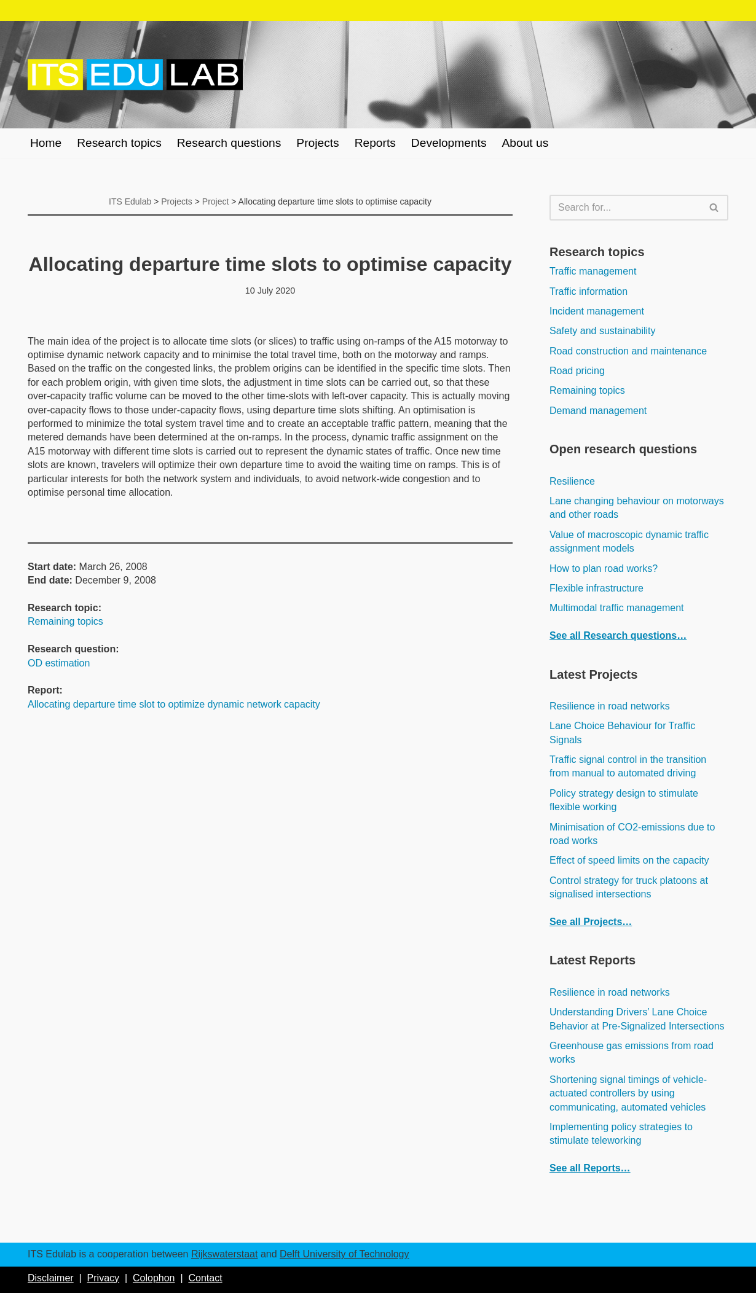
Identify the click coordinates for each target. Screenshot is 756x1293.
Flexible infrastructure (596, 588)
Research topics (119, 142)
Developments (449, 142)
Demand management (598, 410)
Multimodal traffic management (616, 608)
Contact (205, 1278)
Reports (375, 142)
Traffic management (592, 271)
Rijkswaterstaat (224, 1254)
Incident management (596, 311)
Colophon (154, 1278)
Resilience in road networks (609, 706)
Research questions (229, 142)
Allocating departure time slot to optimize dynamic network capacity (174, 704)
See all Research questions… (618, 635)
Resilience (572, 481)
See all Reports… (590, 1168)
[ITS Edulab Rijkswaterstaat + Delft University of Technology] (135, 75)
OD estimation (59, 663)
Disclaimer (51, 1278)
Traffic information (588, 291)
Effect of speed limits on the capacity (629, 860)
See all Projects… (590, 921)
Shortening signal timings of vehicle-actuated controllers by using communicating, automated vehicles (628, 1093)
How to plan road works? (603, 568)
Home (45, 142)
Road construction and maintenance (628, 351)
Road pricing (577, 370)
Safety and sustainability (602, 331)
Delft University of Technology (344, 1254)
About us (525, 142)
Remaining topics (65, 621)
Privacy (103, 1278)
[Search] (625, 208)
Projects (317, 142)
